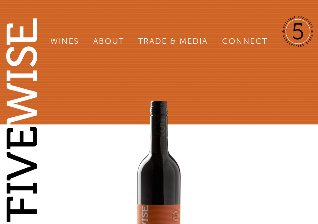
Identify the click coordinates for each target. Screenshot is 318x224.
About (108, 41)
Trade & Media (173, 41)
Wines (64, 41)
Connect (245, 41)
